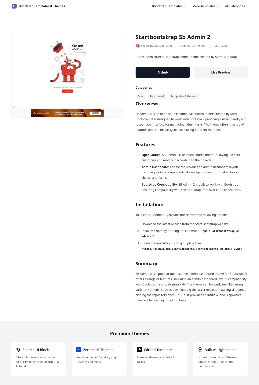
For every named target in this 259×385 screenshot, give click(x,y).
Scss (140, 96)
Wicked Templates (158, 349)
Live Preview (220, 72)
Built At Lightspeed (220, 349)
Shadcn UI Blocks (36, 349)
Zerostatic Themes (98, 349)
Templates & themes (184, 96)
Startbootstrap (163, 45)
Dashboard (157, 96)
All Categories (235, 6)
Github (163, 72)
